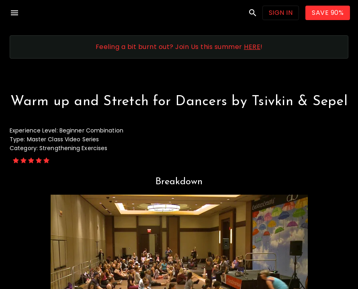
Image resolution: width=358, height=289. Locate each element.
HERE (252, 46)
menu (14, 13)
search (253, 13)
